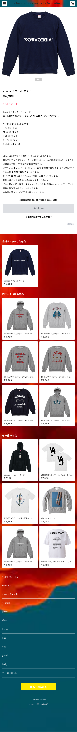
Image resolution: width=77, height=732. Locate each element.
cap (4, 646)
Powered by (38, 704)
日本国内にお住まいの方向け (39, 217)
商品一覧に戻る (38, 686)
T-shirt (6, 603)
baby (5, 664)
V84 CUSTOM (9, 673)
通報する (70, 224)
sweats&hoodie (10, 594)
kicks (5, 629)
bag (4, 638)
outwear (6, 585)
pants (5, 611)
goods (5, 655)
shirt (4, 620)
